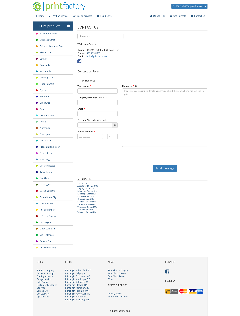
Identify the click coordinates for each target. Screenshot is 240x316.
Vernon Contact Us (85, 209)
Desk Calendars (47, 228)
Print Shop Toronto (117, 276)
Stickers (44, 58)
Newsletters (46, 153)
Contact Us (198, 15)
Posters (44, 121)
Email (81, 108)
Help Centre (104, 15)
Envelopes (45, 134)
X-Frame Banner (48, 216)
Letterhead (45, 140)
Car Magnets (46, 222)
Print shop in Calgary (118, 270)
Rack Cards (45, 71)
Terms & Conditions (118, 296)
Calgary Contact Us (85, 188)
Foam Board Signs (49, 197)
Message (128, 86)
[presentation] (145, 155)
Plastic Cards (46, 52)
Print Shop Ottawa (117, 273)
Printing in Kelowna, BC (76, 282)
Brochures (45, 102)
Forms (43, 109)
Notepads (45, 127)
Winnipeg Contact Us (86, 212)
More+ (111, 279)
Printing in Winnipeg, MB (77, 299)
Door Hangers (47, 83)
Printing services (59, 15)
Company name (86, 97)
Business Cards (47, 39)
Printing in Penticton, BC (77, 287)
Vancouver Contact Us (87, 207)
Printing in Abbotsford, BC (78, 270)
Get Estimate (178, 15)
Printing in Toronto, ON (76, 290)
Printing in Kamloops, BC (77, 279)
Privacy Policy (114, 293)
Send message (164, 168)
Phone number (86, 131)
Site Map (41, 287)
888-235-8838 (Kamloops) (187, 6)
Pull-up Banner (47, 209)
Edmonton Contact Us (86, 191)
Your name (84, 86)
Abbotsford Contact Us (87, 186)
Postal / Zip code (86, 120)
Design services (82, 15)
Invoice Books (47, 115)
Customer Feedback (47, 284)
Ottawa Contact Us (85, 199)
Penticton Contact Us (86, 201)
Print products (54, 26)
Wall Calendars (47, 234)
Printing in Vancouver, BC (77, 293)
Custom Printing (48, 247)
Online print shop (45, 273)
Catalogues (45, 184)
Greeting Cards (47, 77)
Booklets (44, 178)
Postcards (45, 65)
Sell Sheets (45, 96)
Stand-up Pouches (49, 33)
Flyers (43, 90)
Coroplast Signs (47, 190)
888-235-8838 (93, 53)
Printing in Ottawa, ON (76, 284)
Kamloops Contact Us (86, 193)
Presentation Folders (50, 146)
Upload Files (157, 15)
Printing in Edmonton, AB (77, 276)
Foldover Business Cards (52, 46)
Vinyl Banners (46, 203)
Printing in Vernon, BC (76, 296)
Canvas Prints (46, 241)
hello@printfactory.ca (97, 56)
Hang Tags (45, 159)
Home (39, 15)
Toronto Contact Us (86, 204)
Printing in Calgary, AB (76, 273)
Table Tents (46, 172)
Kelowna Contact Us (86, 196)
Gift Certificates (47, 165)
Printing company (45, 270)
